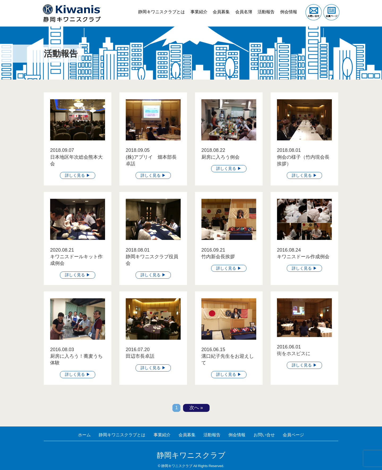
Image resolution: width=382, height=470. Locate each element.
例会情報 (287, 8)
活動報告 (263, 8)
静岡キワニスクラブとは (153, 8)
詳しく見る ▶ (77, 175)
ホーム (74, 434)
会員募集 (215, 8)
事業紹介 (191, 8)
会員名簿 (239, 8)
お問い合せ (271, 434)
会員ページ (303, 434)
